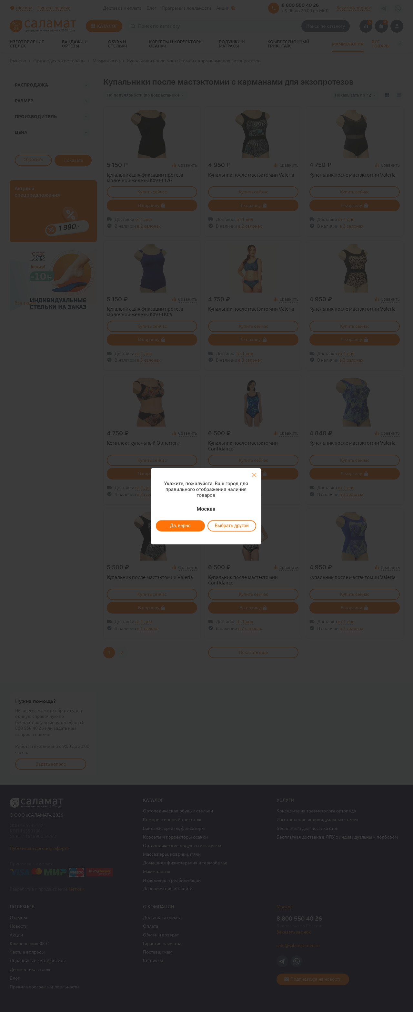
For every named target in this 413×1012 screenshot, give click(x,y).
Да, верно (180, 525)
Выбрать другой (231, 525)
